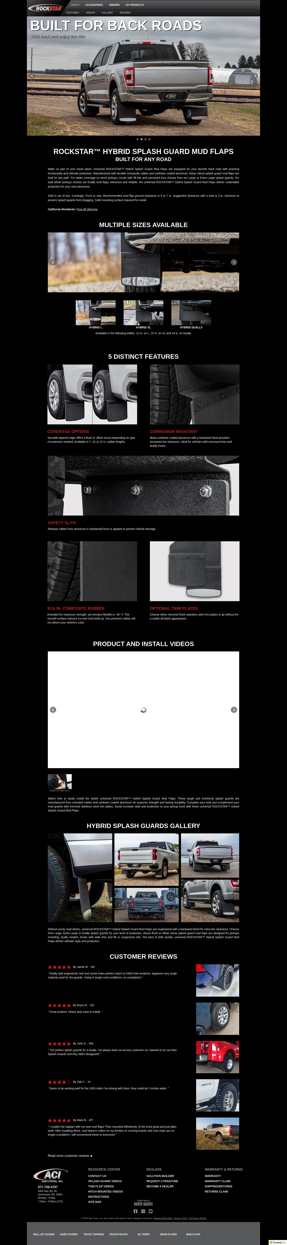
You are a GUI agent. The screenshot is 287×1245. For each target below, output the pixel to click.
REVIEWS (125, 12)
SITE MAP (94, 1202)
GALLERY (107, 12)
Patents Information (163, 1218)
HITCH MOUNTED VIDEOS (105, 1191)
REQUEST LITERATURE (162, 1181)
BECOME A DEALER (160, 1186)
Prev (32, 76)
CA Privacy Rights (197, 1218)
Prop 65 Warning (87, 209)
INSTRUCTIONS (98, 1196)
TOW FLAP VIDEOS (101, 1186)
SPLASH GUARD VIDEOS (105, 1181)
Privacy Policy (180, 1218)
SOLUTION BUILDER (160, 1176)
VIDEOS (90, 12)
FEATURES (72, 12)
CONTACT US (97, 1176)
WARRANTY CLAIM (218, 1181)
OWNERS (114, 5)
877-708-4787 (48, 1187)
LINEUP (75, 5)
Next (255, 76)
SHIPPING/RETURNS (218, 1186)
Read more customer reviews (70, 1155)
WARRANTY (213, 1176)
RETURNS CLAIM (216, 1191)
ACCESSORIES (94, 5)
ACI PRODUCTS (135, 5)
